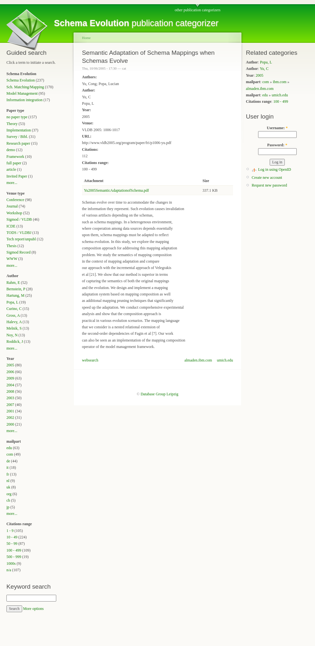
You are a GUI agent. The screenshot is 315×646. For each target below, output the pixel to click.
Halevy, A (14, 322)
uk (8, 487)
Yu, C (264, 68)
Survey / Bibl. (17, 136)
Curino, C (14, 308)
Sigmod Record (18, 252)
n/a (8, 570)
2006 (10, 372)
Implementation (18, 130)
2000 (10, 424)
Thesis (11, 246)
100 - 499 (13, 550)
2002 (10, 417)
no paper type (16, 117)
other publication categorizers (198, 10)
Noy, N (12, 335)
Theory (12, 123)
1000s (11, 563)
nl (7, 480)
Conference (15, 200)
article (11, 169)
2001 (10, 411)
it (7, 467)
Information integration (24, 100)
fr (7, 474)
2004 (10, 385)
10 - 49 (11, 537)
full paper (13, 163)
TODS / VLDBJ (19, 232)
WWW (11, 258)
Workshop (14, 213)
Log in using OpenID (274, 169)
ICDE (10, 226)
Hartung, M (15, 295)
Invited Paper (16, 176)
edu (9, 448)
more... (11, 182)
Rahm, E (13, 282)
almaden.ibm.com (198, 360)
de (8, 461)
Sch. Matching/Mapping (25, 87)
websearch (90, 360)
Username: (277, 128)
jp (7, 507)
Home (86, 38)
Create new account (267, 177)
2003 (10, 398)
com (9, 454)
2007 (10, 404)
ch (8, 500)
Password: (277, 145)
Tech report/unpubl (21, 239)
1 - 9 (10, 530)
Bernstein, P (15, 289)
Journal (12, 206)
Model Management (22, 93)
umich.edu (225, 360)
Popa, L (12, 302)
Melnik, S (14, 328)
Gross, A (13, 315)
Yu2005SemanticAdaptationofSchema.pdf (116, 190)
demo (10, 150)
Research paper (18, 143)
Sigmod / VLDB (19, 219)
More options (33, 608)
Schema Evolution (20, 80)
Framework (15, 156)
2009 (10, 378)
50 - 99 (11, 543)
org (9, 494)
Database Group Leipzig (159, 394)
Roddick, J (14, 341)
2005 (10, 365)
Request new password (269, 185)
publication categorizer (136, 23)
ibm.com (279, 82)
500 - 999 (13, 556)
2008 (10, 391)
